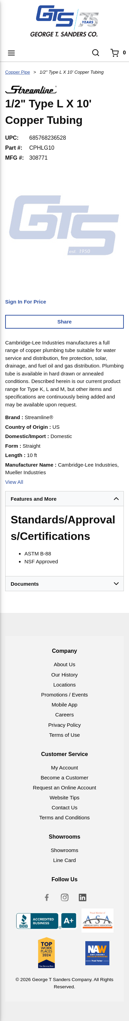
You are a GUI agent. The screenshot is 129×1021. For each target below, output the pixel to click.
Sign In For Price (25, 302)
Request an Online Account (64, 787)
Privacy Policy (64, 725)
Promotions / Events (64, 695)
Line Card (64, 860)
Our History (64, 675)
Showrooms (64, 850)
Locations (64, 685)
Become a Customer (64, 777)
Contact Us (64, 807)
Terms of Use (64, 735)
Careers (64, 714)
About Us (64, 664)
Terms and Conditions (64, 817)
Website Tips (64, 797)
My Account (64, 767)
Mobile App (64, 705)
